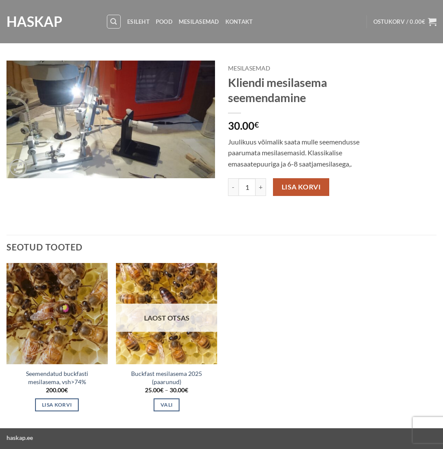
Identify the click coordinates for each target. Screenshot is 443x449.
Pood (164, 21)
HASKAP (34, 22)
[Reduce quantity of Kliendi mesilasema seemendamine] (233, 187)
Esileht (138, 21)
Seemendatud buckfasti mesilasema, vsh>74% (57, 377)
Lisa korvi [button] (57, 404)
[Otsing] (114, 22)
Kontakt (239, 21)
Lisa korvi (301, 187)
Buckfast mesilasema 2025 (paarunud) (166, 377)
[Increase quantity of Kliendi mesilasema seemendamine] (261, 187)
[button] (405, 21)
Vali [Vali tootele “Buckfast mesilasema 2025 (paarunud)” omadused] (167, 404)
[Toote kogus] (247, 187)
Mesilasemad (199, 21)
